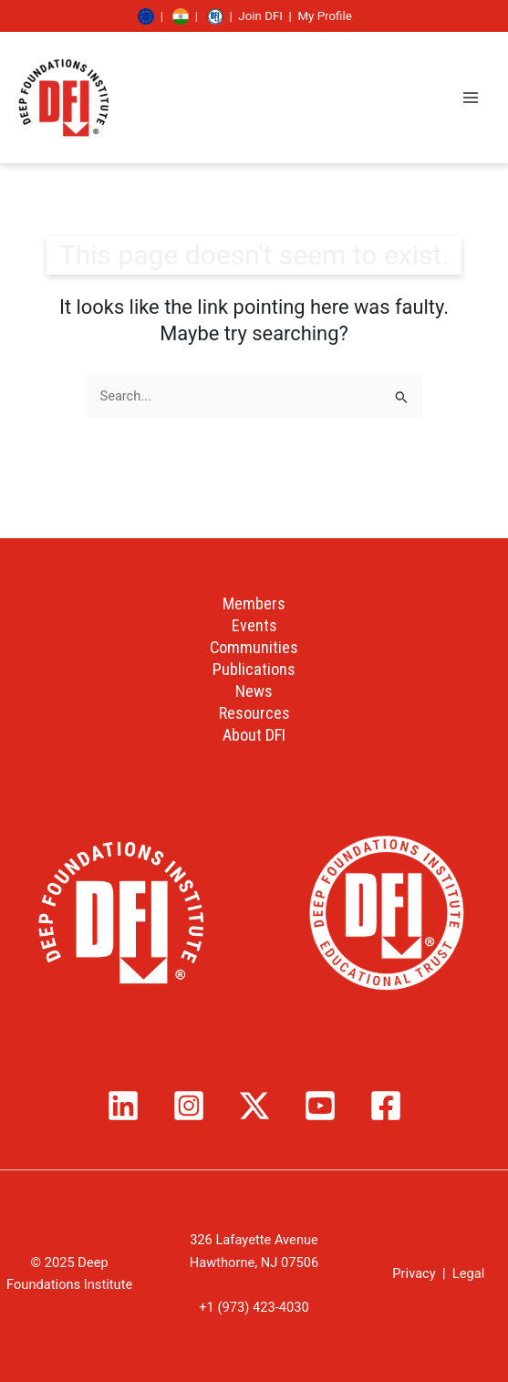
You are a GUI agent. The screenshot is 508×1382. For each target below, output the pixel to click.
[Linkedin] (123, 1105)
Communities (254, 647)
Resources (254, 712)
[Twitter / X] (254, 1105)
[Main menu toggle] (470, 97)
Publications (254, 669)
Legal (468, 1273)
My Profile (324, 16)
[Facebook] (385, 1105)
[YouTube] (320, 1105)
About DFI (254, 734)
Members (254, 603)
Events (254, 625)
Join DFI (260, 16)
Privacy (413, 1273)
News (254, 691)
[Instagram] (188, 1105)
